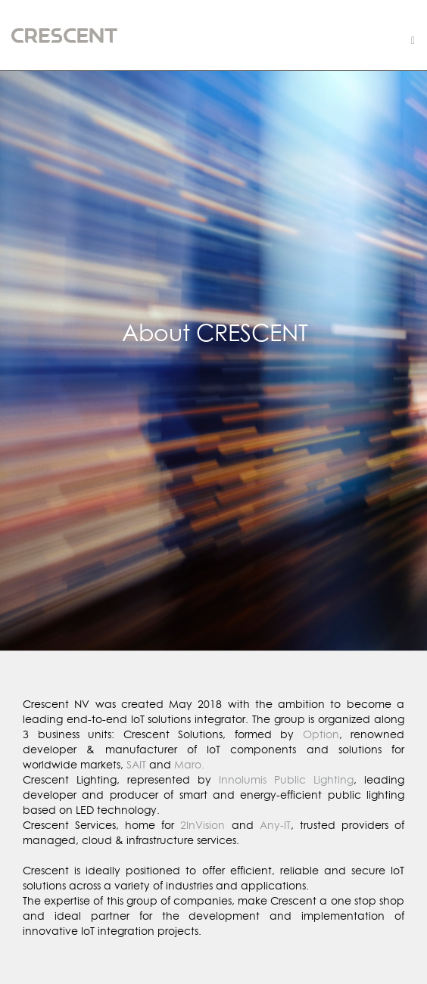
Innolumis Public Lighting (286, 779)
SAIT (136, 764)
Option (321, 734)
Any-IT (275, 824)
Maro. (189, 764)
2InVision (202, 824)
